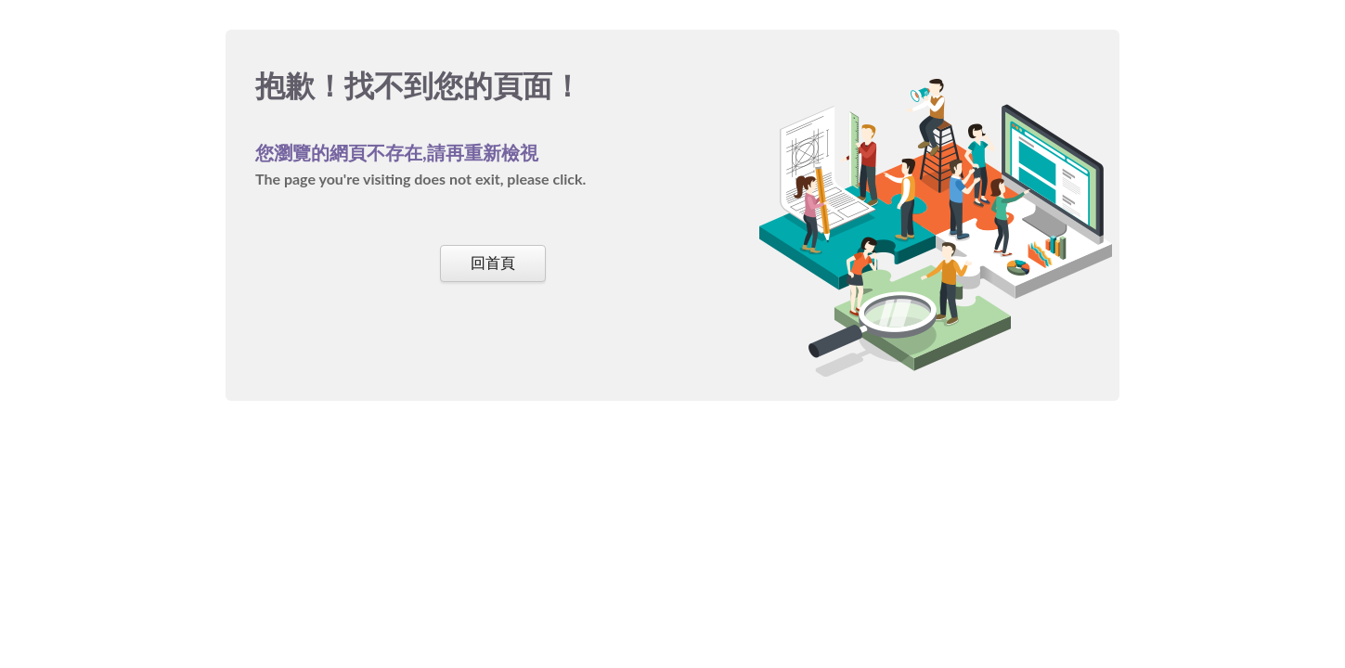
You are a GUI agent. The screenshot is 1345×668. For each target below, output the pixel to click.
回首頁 (493, 262)
